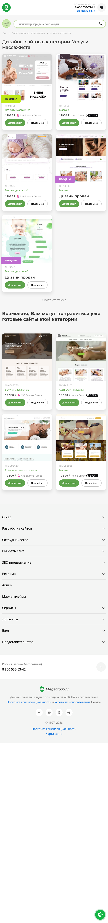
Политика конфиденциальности (54, 729)
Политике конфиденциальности (29, 702)
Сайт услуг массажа (71, 389)
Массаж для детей (16, 190)
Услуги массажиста (17, 389)
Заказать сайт (86, 10)
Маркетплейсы (14, 596)
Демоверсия (15, 122)
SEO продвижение (16, 562)
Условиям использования (72, 702)
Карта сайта (54, 734)
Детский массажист (17, 110)
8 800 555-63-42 (85, 7)
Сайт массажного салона (21, 470)
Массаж (64, 110)
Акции (7, 585)
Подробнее (37, 122)
